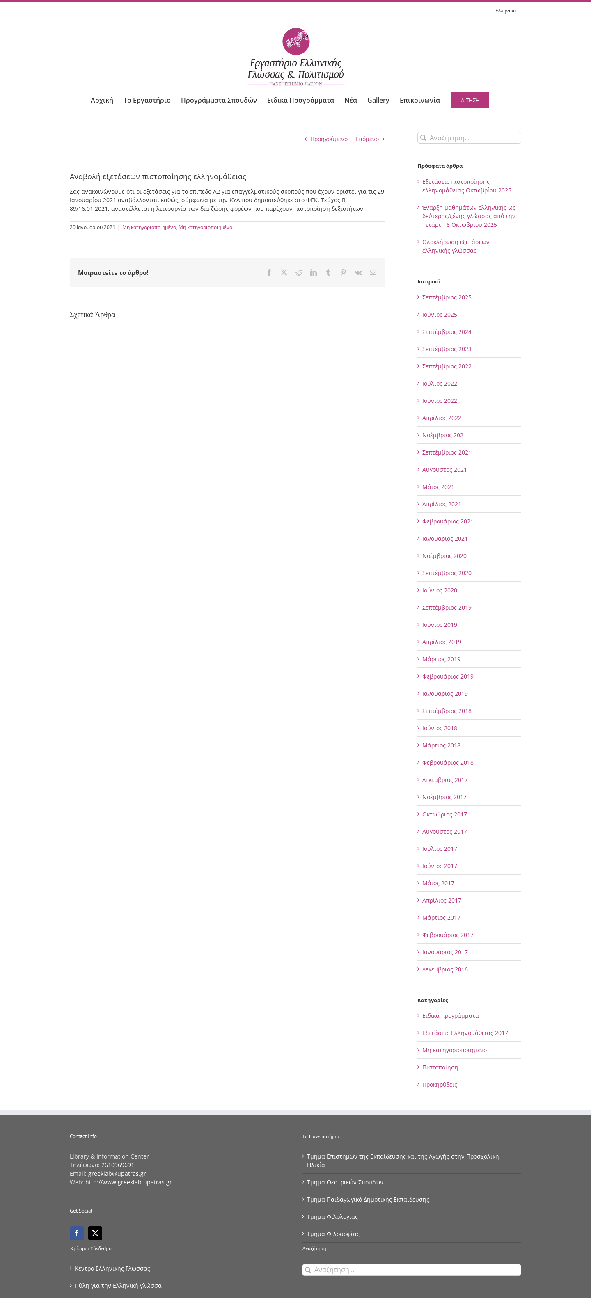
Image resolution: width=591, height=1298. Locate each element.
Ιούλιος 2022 (439, 383)
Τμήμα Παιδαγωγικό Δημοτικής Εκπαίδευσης (368, 1199)
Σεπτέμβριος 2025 (447, 297)
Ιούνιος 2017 (439, 866)
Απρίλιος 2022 (441, 418)
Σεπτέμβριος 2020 (447, 573)
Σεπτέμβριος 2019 (447, 607)
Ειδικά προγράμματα (450, 1015)
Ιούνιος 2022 (439, 400)
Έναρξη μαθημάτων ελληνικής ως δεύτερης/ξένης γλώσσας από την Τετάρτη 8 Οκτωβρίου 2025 (468, 216)
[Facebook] (77, 1233)
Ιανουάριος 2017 (445, 952)
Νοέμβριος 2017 (444, 797)
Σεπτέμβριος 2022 (447, 366)
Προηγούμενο (329, 139)
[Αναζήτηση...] (469, 138)
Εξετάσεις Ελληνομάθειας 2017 (465, 1033)
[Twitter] (95, 1233)
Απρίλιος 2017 (441, 900)
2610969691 (117, 1165)
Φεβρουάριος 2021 (448, 521)
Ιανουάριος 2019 (445, 693)
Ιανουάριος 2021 (445, 538)
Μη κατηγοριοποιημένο (149, 227)
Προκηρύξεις (439, 1084)
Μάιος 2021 (438, 487)
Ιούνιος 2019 (439, 624)
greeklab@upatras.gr (117, 1173)
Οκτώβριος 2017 (444, 814)
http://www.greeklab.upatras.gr (128, 1182)
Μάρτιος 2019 (441, 659)
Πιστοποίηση (440, 1067)
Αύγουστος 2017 (444, 831)
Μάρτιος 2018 (441, 745)
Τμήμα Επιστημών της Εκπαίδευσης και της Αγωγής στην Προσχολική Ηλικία (403, 1160)
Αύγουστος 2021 (444, 469)
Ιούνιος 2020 (439, 590)
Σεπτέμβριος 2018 (447, 711)
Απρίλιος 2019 (441, 642)
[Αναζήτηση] (423, 138)
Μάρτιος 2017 (441, 917)
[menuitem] (505, 11)
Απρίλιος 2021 (441, 504)
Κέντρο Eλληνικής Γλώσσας (112, 1268)
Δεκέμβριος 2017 (445, 780)
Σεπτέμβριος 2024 (447, 332)
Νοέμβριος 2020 (444, 556)
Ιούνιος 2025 (439, 314)
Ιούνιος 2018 (439, 728)
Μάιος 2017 (438, 883)
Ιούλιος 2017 (439, 848)
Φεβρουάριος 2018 (448, 762)
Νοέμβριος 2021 (444, 435)
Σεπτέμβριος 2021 (447, 452)
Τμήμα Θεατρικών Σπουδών (345, 1182)
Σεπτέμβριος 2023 (447, 349)
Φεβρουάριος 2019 (448, 676)
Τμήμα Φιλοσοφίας (333, 1234)
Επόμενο (367, 139)
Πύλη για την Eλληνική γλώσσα (118, 1285)
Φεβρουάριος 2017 (448, 935)
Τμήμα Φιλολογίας (332, 1216)
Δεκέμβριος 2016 (445, 969)
